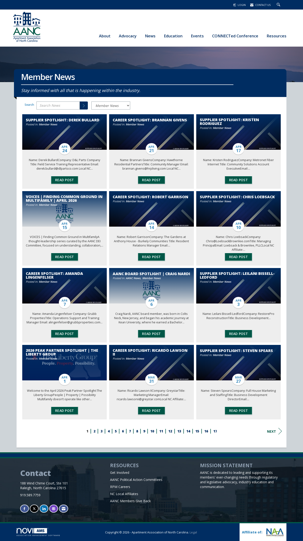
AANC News (133, 278)
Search (29, 105)
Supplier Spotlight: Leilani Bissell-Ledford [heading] (237, 275)
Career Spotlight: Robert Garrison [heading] (150, 197)
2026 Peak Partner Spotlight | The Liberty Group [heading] (62, 352)
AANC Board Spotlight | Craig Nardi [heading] (151, 274)
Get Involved (119, 472)
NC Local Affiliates (124, 494)
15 (197, 431)
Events (197, 36)
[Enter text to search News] (58, 105)
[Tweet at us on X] (34, 509)
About (105, 36)
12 (170, 431)
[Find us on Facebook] (24, 509)
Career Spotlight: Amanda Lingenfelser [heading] (54, 275)
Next (274, 431)
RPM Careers (120, 486)
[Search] (84, 105)
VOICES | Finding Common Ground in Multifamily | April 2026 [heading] (64, 198)
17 (215, 431)
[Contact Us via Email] (63, 509)
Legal (193, 532)
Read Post (64, 180)
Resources (276, 36)
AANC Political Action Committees (136, 479)
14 (188, 431)
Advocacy (128, 36)
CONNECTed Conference (235, 36)
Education (173, 36)
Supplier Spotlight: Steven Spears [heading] (236, 350)
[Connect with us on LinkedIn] (44, 509)
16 (206, 431)
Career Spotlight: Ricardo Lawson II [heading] (150, 352)
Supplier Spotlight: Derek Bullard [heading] (62, 120)
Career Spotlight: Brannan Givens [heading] (150, 120)
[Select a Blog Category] (110, 105)
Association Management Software (38, 532)
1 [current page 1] (87, 431)
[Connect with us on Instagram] (53, 509)
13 (179, 431)
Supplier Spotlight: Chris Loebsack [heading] (237, 197)
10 (152, 431)
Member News (48, 124)
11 (161, 431)
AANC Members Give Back (130, 501)
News (150, 36)
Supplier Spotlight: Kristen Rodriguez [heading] (229, 121)
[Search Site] (279, 5)
